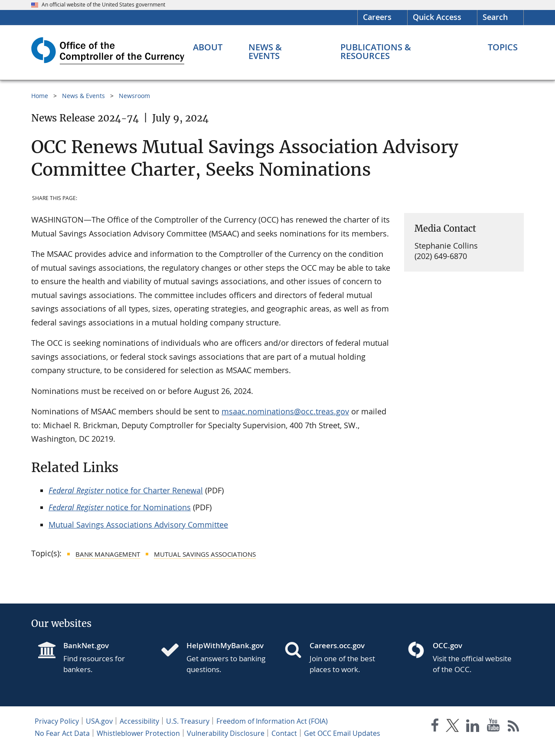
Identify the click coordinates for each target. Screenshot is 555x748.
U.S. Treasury (187, 721)
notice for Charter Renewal (126, 490)
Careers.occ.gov (337, 645)
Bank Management (107, 554)
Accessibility (139, 721)
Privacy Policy (57, 721)
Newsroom (134, 96)
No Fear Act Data (62, 733)
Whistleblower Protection (138, 733)
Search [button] (495, 17)
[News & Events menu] (281, 51)
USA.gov (99, 721)
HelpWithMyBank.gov (225, 645)
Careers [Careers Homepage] (377, 17)
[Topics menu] (503, 47)
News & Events (83, 96)
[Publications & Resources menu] (401, 51)
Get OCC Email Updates (342, 733)
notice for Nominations (120, 507)
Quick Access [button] (437, 17)
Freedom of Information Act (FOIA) (272, 721)
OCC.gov (447, 645)
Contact (284, 733)
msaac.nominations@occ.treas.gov (285, 411)
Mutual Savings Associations (205, 554)
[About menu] (208, 47)
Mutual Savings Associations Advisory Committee (138, 524)
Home (39, 96)
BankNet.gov (86, 645)
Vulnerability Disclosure (225, 733)
